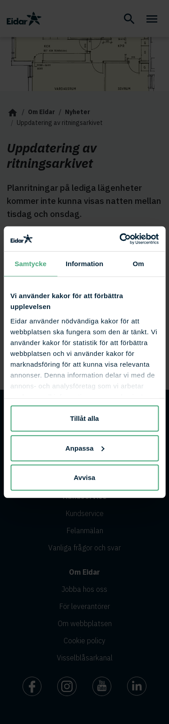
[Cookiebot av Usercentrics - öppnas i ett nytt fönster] (120, 238)
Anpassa (85, 448)
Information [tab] (85, 263)
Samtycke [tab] (30, 263)
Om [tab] (138, 263)
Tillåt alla (84, 418)
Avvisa (85, 477)
